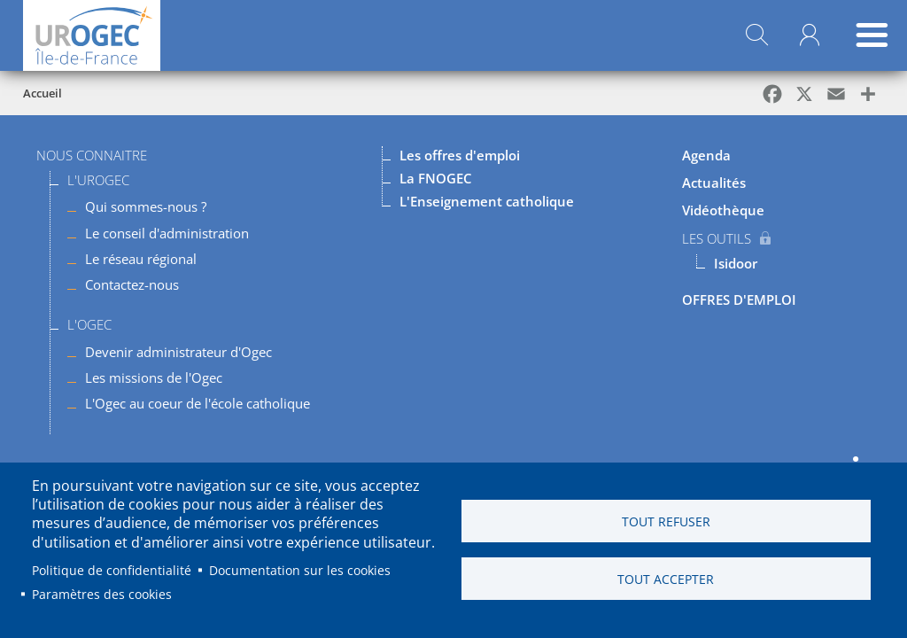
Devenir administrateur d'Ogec (178, 352)
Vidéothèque (723, 210)
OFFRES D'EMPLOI (739, 299)
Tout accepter (665, 579)
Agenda (706, 155)
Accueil (42, 93)
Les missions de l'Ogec (153, 377)
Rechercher (756, 35)
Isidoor (735, 263)
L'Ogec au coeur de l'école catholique (197, 403)
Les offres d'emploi (459, 155)
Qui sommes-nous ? (145, 206)
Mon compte (809, 35)
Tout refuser (666, 521)
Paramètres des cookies (102, 594)
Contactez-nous (132, 284)
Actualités (714, 182)
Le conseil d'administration (167, 233)
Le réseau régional (141, 259)
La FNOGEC (435, 178)
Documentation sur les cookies (300, 570)
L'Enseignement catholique (486, 201)
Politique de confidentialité (111, 570)
